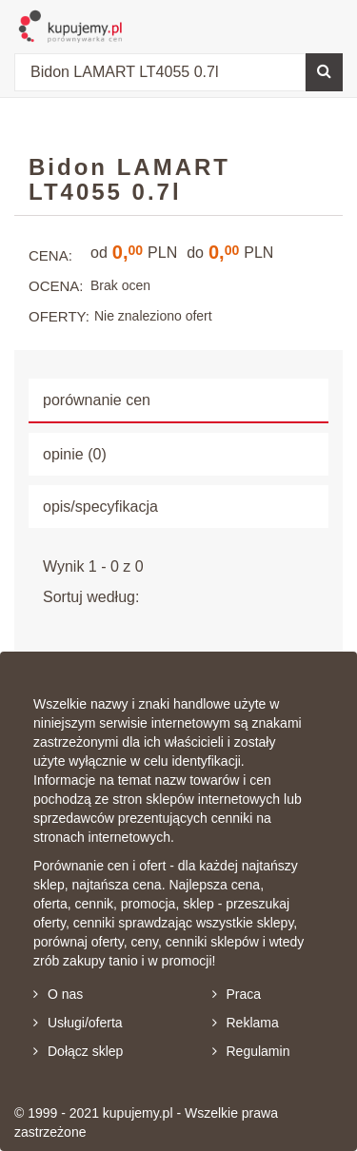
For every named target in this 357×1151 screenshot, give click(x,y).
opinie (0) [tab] (75, 454)
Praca (237, 994)
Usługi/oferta (78, 1022)
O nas (58, 994)
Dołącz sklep (78, 1051)
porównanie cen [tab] (96, 400)
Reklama (245, 1022)
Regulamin (251, 1051)
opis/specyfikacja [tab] (100, 506)
